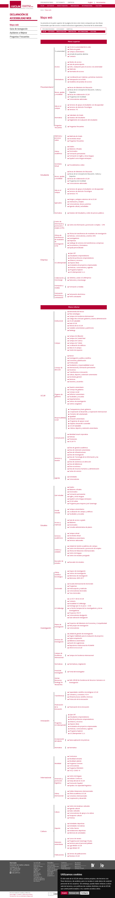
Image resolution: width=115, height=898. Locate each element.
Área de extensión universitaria (79, 450)
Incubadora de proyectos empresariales (83, 265)
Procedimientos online (76, 165)
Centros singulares (75, 404)
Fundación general (39, 879)
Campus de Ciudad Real (77, 338)
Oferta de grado (74, 49)
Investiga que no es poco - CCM (80, 606)
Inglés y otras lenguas (76, 496)
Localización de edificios (77, 345)
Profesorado (73, 363)
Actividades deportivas (76, 823)
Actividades (73, 477)
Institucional (59, 321)
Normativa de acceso (76, 71)
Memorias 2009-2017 (76, 578)
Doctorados (73, 151)
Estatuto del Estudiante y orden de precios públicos (86, 213)
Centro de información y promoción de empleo (85, 548)
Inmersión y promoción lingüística (59, 781)
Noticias (72, 437)
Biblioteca (78, 867)
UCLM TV (72, 441)
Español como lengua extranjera (80, 158)
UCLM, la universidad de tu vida (80, 47)
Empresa (44, 260)
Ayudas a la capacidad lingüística (80, 785)
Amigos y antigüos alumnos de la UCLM (82, 199)
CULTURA (99, 6)
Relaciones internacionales (38, 865)
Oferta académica (58, 152)
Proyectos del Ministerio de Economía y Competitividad (88, 623)
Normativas (59, 664)
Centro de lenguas (75, 553)
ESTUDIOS (50, 6)
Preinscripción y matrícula (78, 588)
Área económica (74, 466)
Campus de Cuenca (75, 341)
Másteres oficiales (75, 489)
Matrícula (72, 69)
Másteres (72, 522)
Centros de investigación (77, 401)
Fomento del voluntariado (78, 414)
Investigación (46, 628)
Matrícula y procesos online (58, 138)
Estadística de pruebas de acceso (80, 82)
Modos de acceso (75, 62)
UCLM (42, 6)
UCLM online (73, 501)
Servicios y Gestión (58, 459)
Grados (71, 147)
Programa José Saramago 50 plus (80, 841)
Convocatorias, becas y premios (80, 204)
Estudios (44, 525)
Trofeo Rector (74, 828)
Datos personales (27, 894)
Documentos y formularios (78, 245)
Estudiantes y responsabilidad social (81, 365)
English (90, 2)
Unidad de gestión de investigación (81, 634)
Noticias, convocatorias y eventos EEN (82, 236)
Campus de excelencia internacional (81, 316)
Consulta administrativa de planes (80, 527)
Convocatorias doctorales (78, 591)
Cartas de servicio (75, 471)
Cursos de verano (75, 839)
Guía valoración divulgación (78, 618)
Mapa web (14, 24)
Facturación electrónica (77, 294)
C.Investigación (65, 869)
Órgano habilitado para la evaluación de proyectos (86, 636)
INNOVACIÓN (75, 6)
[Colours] (102, 866)
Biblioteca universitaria (77, 538)
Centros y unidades (58, 551)
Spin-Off (72, 253)
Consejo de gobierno (76, 390)
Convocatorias (74, 479)
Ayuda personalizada (76, 248)
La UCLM (37, 863)
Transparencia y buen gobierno (80, 409)
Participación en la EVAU (77, 79)
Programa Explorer (76, 270)
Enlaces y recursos (76, 260)
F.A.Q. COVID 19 (74, 770)
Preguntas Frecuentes (19, 36)
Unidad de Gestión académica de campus (83, 546)
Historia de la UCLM (76, 326)
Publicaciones (59, 855)
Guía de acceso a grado (77, 520)
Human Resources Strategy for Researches (59, 681)
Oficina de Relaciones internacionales (82, 551)
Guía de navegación (19, 28)
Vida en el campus (58, 107)
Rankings (72, 330)
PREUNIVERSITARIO (47, 2)
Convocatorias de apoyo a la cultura (81, 813)
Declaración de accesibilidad (18, 896)
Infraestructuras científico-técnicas (81, 697)
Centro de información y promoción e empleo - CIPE (87, 225)
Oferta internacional (59, 795)
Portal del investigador (59, 672)
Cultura (43, 831)
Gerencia (72, 379)
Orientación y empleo (76, 202)
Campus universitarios (76, 52)
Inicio (42, 10)
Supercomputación (75, 638)
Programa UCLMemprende (60, 724)
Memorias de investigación (78, 576)
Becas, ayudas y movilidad (60, 93)
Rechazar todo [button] (74, 893)
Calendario (50, 873)
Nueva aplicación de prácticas (79, 740)
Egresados (58, 203)
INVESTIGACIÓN (62, 6)
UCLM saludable (74, 321)
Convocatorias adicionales (78, 99)
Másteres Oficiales (75, 149)
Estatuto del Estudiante (77, 118)
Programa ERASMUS (76, 768)
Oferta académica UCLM (77, 793)
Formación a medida (59, 287)
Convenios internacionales (78, 796)
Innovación (45, 721)
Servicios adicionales (76, 540)
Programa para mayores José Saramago (83, 504)
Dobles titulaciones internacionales (81, 791)
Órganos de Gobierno (37, 869)
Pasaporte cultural (75, 816)
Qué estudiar (59, 495)
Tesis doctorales (74, 593)
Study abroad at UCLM (77, 781)
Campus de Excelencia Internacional (59, 655)
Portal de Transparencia (38, 876)
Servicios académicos (59, 537)
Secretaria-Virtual (58, 165)
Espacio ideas (74, 263)
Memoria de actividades (77, 833)
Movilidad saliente (75, 761)
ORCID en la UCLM (75, 648)
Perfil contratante (75, 297)
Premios (72, 818)
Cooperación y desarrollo (77, 798)
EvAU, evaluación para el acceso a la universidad (85, 67)
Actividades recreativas (77, 826)
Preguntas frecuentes (58, 126)
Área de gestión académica (78, 448)
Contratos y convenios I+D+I (79, 695)
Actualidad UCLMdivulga (77, 603)
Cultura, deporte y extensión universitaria (83, 375)
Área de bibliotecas (75, 464)
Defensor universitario (76, 394)
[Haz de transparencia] (93, 866)
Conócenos (73, 756)
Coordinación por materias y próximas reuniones (86, 77)
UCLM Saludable (75, 426)
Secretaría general (75, 377)
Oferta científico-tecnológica (58, 574)
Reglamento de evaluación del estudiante (83, 120)
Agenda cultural (74, 808)
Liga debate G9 (74, 848)
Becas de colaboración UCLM (79, 94)
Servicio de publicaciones (77, 854)
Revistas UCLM (74, 856)
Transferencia (59, 696)
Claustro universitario (76, 387)
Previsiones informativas (37, 873)
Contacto (72, 56)
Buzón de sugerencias (76, 643)
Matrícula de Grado (75, 136)
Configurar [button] (84, 893)
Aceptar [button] (64, 893)
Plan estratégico (74, 314)
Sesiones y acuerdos (76, 382)
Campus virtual (74, 533)
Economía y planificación (77, 360)
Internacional (46, 777)
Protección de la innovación (78, 699)
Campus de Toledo (75, 343)
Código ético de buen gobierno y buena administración (87, 319)
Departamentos (74, 399)
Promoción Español (76, 783)
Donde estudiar (57, 511)
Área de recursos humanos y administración (84, 469)
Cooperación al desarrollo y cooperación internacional (88, 412)
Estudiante (45, 175)
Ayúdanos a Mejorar (18, 32)
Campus (57, 343)
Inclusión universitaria (77, 419)
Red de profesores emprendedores (82, 258)
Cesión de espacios (75, 350)
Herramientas (100, 2)
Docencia (72, 370)
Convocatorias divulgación (78, 615)
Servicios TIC (73, 109)
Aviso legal (13, 894)
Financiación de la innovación (79, 707)
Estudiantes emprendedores (79, 256)
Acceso (57, 67)
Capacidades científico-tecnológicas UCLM (83, 692)
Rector (71, 356)
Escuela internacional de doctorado (81, 584)
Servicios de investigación (59, 641)
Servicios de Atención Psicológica (80, 107)
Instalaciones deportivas (77, 831)
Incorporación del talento (59, 740)
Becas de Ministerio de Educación (80, 87)
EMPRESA (71, 2)
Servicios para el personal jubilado (80, 843)
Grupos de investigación (77, 571)
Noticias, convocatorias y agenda (81, 267)
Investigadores (74, 238)
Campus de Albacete (76, 336)
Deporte (57, 828)
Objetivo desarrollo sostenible (80, 423)
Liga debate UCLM (75, 846)
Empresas (72, 241)
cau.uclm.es (15, 873)
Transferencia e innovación (78, 372)
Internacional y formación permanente (82, 368)
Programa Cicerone (75, 763)
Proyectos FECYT (75, 613)
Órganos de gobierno (59, 395)
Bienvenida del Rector (76, 312)
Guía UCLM (73, 323)
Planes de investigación (59, 625)
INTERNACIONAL (87, 6)
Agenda (57, 478)
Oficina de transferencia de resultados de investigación (87, 234)
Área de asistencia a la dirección (80, 462)
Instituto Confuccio (75, 778)
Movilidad (58, 763)
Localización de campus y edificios (81, 512)
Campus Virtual (79, 868)
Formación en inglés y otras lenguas (81, 156)
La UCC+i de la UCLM (76, 599)
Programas (73, 586)
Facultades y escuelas (76, 397)
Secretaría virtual (75, 139)
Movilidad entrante (75, 759)
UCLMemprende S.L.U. (77, 272)
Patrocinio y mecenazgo (77, 280)
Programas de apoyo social (79, 421)
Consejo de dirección (58, 369)
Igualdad (73, 416)
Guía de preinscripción (76, 64)
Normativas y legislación (77, 664)
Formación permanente (77, 154)
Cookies (19, 894)
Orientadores (59, 79)
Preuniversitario (47, 87)
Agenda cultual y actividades (78, 206)
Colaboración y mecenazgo (60, 279)
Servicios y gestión (39, 878)
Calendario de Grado (76, 115)
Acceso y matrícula (58, 524)
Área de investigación (76, 455)
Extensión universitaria (59, 843)
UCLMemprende (60, 263)
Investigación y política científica (80, 358)
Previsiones (73, 439)
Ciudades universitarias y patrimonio (81, 328)
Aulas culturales (74, 811)
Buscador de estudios (59, 562)
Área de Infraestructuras (77, 452)
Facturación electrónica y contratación (59, 295)
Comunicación (59, 438)
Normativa (58, 118)
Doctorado (58, 588)
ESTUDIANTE (60, 2)
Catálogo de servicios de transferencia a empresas (86, 243)
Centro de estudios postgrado (79, 555)
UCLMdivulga (59, 608)
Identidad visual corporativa (78, 434)
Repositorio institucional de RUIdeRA (81, 645)
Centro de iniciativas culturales (79, 806)
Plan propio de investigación (78, 626)
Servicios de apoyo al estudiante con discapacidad (86, 105)
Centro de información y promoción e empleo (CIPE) (59, 225)
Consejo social (74, 392)
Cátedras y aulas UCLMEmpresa (80, 278)
